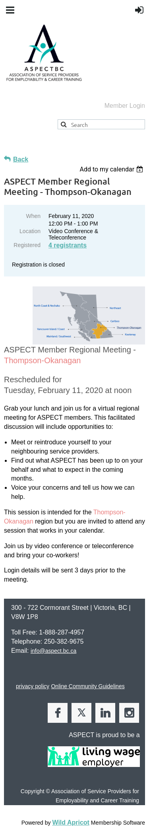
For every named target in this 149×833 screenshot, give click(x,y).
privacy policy (32, 686)
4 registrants (67, 245)
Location (30, 231)
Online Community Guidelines (87, 686)
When (33, 216)
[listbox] (112, 169)
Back (20, 159)
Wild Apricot (70, 822)
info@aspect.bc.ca (53, 651)
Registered (27, 245)
